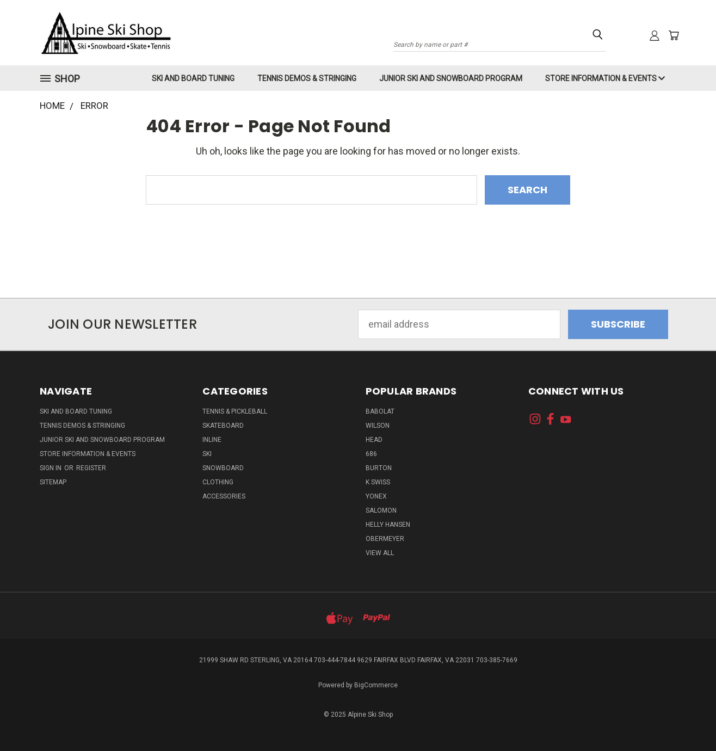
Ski (207, 454)
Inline (211, 440)
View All (380, 553)
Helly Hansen (388, 524)
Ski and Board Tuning (193, 78)
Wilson (378, 425)
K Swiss (378, 482)
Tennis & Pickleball (234, 411)
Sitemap (53, 482)
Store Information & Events (605, 78)
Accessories (223, 496)
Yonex (376, 496)
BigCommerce (376, 685)
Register (91, 468)
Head (374, 440)
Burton (379, 468)
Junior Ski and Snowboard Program (450, 78)
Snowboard (223, 468)
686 (371, 454)
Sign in (51, 468)
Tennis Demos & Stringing (306, 78)
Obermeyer (385, 539)
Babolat (380, 411)
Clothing (217, 482)
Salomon (381, 510)
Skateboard (223, 425)
